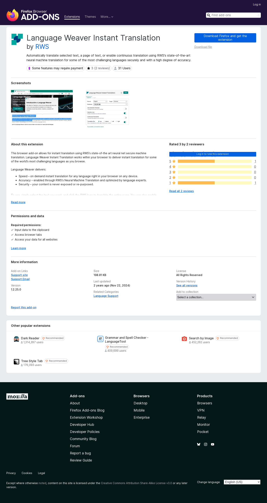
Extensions (72, 17)
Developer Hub (82, 425)
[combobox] (233, 15)
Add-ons (77, 396)
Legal (41, 473)
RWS (42, 46)
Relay (201, 417)
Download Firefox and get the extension (225, 37)
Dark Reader (30, 338)
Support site (19, 275)
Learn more (18, 248)
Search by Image (201, 338)
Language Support (106, 295)
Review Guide (81, 460)
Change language (208, 482)
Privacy (11, 473)
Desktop (140, 403)
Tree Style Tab (32, 361)
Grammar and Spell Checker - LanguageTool (126, 339)
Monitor (203, 425)
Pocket (203, 432)
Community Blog (83, 439)
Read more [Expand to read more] (18, 202)
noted (42, 483)
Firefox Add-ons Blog (87, 410)
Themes (90, 17)
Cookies (27, 473)
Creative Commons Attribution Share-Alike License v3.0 (136, 483)
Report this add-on (23, 307)
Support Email (20, 279)
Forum (75, 446)
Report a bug (80, 453)
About (75, 403)
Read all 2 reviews (181, 191)
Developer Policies (85, 432)
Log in (257, 4)
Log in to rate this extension (213, 153)
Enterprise (142, 417)
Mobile (139, 410)
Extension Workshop (86, 417)
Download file (203, 46)
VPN (200, 410)
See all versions (186, 285)
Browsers (204, 403)
